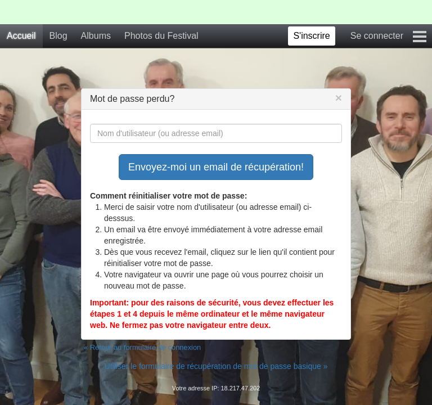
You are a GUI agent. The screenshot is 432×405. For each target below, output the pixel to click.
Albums (96, 35)
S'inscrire (311, 35)
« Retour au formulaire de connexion (142, 347)
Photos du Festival (161, 35)
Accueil (21, 35)
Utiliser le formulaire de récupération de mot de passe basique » (216, 366)
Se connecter (376, 35)
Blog (59, 35)
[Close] (338, 98)
